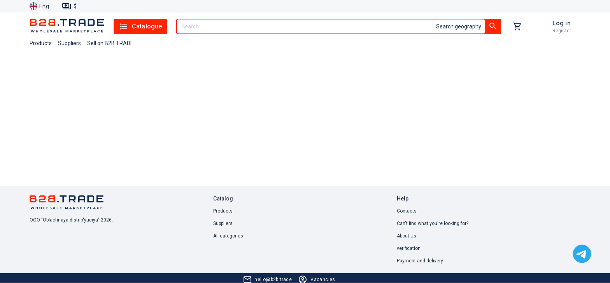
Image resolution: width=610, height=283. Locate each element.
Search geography (458, 26)
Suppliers (223, 223)
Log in (561, 23)
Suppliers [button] (69, 43)
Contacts (407, 211)
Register (561, 30)
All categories (228, 236)
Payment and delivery (420, 261)
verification (409, 248)
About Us (406, 236)
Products (223, 211)
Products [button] (41, 43)
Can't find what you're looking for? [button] (432, 223)
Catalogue (140, 26)
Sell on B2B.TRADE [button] (110, 43)
